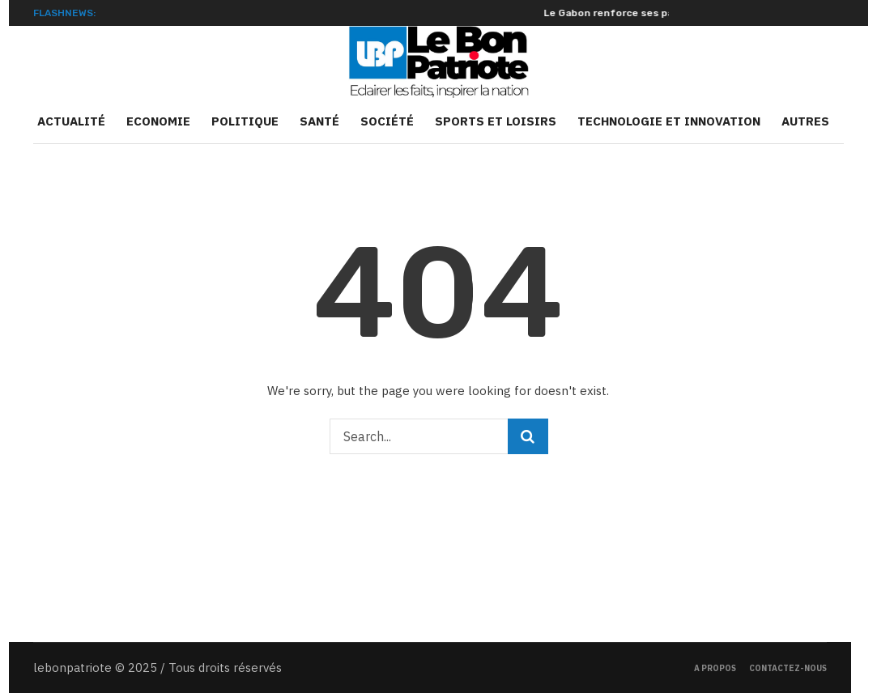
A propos (715, 668)
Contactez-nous (788, 668)
